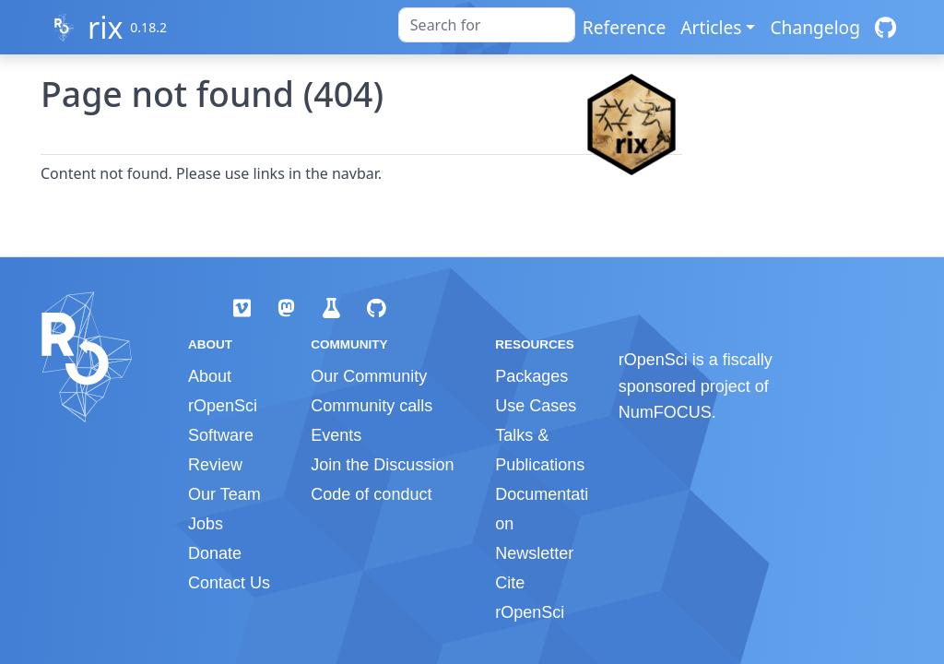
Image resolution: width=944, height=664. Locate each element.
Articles (710, 27)
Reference (624, 27)
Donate (215, 553)
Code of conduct (371, 494)
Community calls (371, 406)
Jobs (205, 524)
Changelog (815, 27)
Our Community (369, 376)
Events (336, 435)
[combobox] (486, 24)
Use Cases (535, 406)
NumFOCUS (665, 412)
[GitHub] (885, 27)
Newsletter (534, 553)
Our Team (224, 494)
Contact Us (229, 583)
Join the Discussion (382, 465)
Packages (531, 376)
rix (105, 27)
